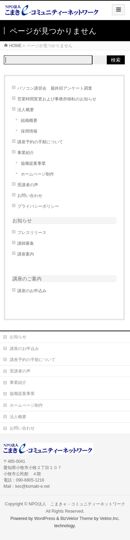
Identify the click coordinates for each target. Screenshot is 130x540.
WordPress (44, 518)
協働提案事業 (33, 163)
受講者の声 (27, 184)
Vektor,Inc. (110, 518)
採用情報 (29, 131)
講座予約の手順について (40, 142)
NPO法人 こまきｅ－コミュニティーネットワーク (76, 504)
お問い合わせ (29, 195)
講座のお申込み (31, 290)
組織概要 (29, 120)
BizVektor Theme (76, 518)
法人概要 (25, 109)
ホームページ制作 (37, 174)
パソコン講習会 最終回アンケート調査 (54, 88)
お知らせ (22, 220)
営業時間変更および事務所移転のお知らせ (56, 99)
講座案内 (25, 254)
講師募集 (25, 243)
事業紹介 (25, 152)
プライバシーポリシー (38, 206)
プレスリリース (31, 232)
